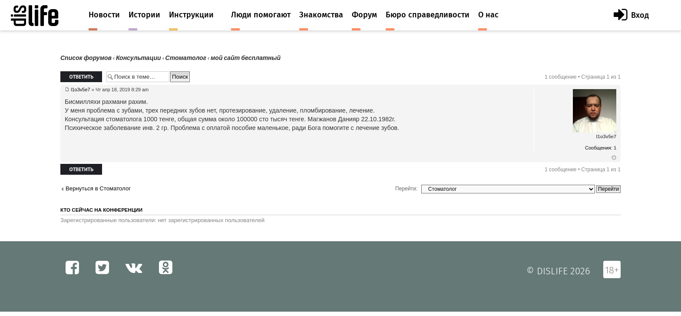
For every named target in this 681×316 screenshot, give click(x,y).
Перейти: (406, 189)
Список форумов (86, 58)
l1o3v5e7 (80, 89)
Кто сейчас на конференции (101, 210)
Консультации (138, 58)
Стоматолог (185, 58)
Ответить (81, 76)
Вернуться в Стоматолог (98, 188)
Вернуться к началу (614, 158)
